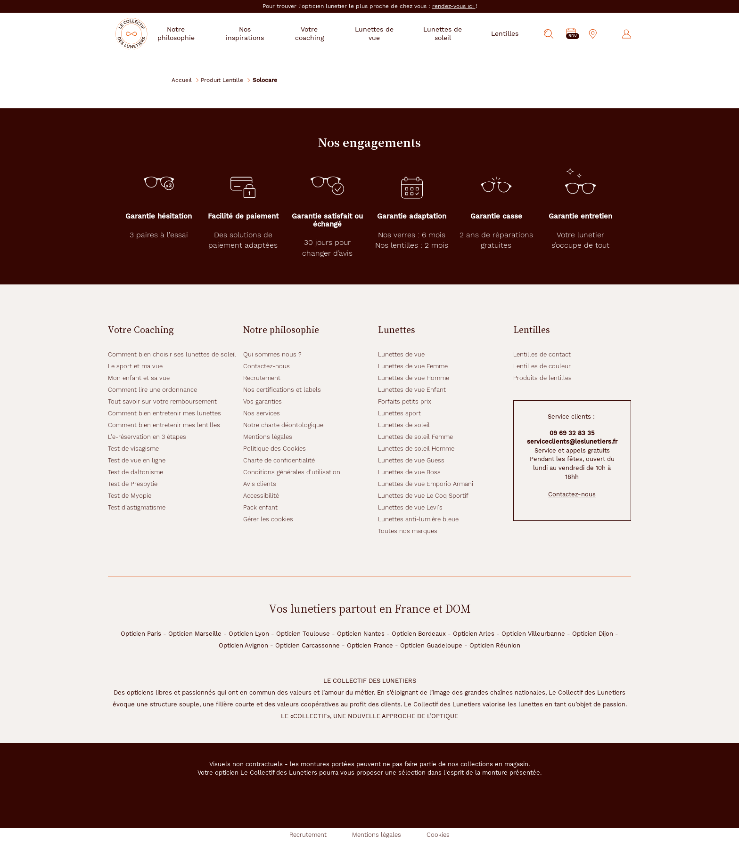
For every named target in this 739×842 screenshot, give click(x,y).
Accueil (182, 80)
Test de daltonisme (135, 472)
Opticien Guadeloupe (431, 645)
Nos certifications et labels (282, 389)
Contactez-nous (266, 366)
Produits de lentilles (542, 377)
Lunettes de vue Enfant (412, 389)
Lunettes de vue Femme (413, 366)
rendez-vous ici (454, 6)
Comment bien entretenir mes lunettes (164, 413)
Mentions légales (267, 436)
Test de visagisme (133, 448)
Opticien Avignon (243, 645)
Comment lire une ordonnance (152, 389)
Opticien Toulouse (303, 633)
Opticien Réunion (494, 645)
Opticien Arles (473, 633)
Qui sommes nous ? (272, 354)
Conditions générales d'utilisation (291, 472)
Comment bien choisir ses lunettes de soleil (172, 354)
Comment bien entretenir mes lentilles (164, 425)
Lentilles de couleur (542, 366)
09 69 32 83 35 (572, 433)
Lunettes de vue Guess (411, 460)
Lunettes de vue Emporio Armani (425, 483)
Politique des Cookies (274, 448)
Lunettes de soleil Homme (416, 448)
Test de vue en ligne (136, 460)
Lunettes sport (399, 413)
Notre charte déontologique (283, 425)
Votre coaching (323, 33)
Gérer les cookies (268, 519)
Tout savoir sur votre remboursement (162, 401)
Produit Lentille (222, 80)
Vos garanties (262, 401)
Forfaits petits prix (404, 401)
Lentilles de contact (542, 354)
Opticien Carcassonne (307, 645)
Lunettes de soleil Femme (415, 436)
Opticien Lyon (249, 633)
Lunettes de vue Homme (413, 377)
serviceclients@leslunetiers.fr (572, 441)
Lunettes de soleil (445, 33)
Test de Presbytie (132, 483)
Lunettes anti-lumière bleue (418, 519)
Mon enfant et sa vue (139, 377)
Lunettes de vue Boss (409, 472)
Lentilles (504, 33)
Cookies (438, 834)
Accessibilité (261, 495)
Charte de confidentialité (279, 460)
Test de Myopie (129, 495)
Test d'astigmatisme (136, 507)
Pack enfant (260, 507)
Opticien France (370, 645)
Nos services (261, 413)
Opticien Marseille (195, 633)
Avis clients (259, 483)
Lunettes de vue (383, 33)
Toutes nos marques (407, 530)
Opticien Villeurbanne (533, 633)
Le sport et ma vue (135, 366)
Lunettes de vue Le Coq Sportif (423, 495)
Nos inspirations (262, 33)
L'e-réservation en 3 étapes (147, 436)
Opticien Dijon (592, 633)
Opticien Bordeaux (419, 633)
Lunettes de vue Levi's (410, 507)
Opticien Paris (141, 633)
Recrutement (261, 377)
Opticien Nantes (361, 633)
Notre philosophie (198, 33)
